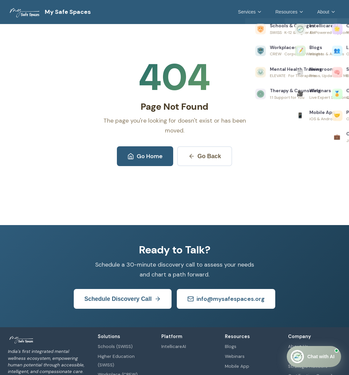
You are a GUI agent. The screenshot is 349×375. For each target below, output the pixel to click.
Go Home (145, 156)
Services (250, 11)
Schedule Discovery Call (122, 299)
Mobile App (237, 366)
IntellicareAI (173, 346)
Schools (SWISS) (115, 346)
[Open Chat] (314, 356)
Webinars (235, 356)
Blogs (230, 346)
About (326, 11)
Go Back (204, 156)
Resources (289, 11)
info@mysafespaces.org (226, 299)
